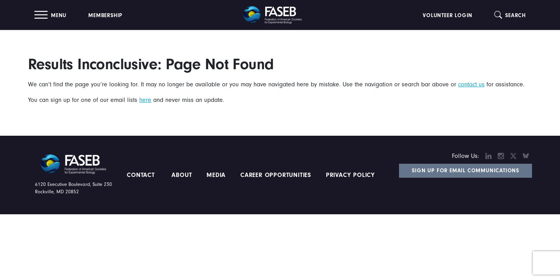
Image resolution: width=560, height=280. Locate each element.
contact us (471, 84)
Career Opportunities (274, 175)
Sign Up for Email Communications (465, 171)
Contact (142, 175)
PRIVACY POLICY (350, 175)
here (145, 99)
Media (216, 175)
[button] (50, 15)
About (182, 175)
